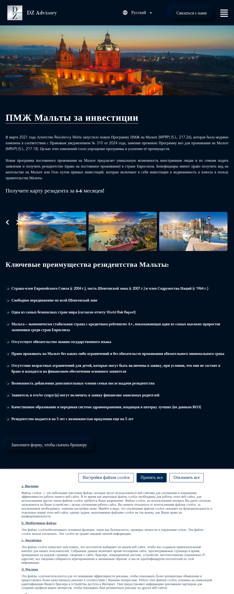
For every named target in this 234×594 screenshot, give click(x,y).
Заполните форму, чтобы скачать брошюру (49, 444)
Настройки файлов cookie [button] (106, 478)
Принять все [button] (152, 478)
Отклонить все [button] (186, 478)
